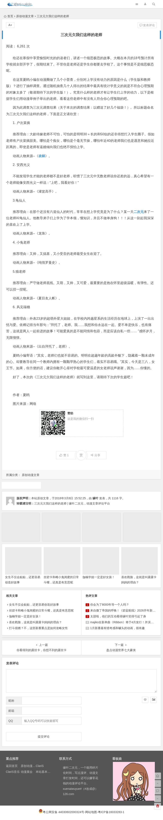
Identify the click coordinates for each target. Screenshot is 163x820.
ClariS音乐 (13, 771)
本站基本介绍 (44, 771)
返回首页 (12, 766)
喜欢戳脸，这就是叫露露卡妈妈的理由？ (35, 622)
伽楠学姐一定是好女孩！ (98, 577)
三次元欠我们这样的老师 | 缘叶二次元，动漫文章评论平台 (72, 503)
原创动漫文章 (25, 16)
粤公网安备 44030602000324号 (63, 812)
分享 (95, 455)
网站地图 (91, 812)
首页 (8, 16)
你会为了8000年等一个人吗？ (109, 604)
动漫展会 (27, 771)
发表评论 (147, 25)
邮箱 (11, 710)
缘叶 (95, 498)
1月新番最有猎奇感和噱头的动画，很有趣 (117, 628)
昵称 (11, 700)
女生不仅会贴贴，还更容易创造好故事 (34, 604)
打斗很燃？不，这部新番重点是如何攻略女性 (38, 628)
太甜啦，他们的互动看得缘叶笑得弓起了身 (118, 616)
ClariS (40, 766)
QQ (10, 720)
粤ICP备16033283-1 (111, 812)
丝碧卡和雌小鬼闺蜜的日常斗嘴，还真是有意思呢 (41, 610)
